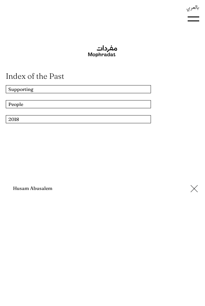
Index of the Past (35, 76)
